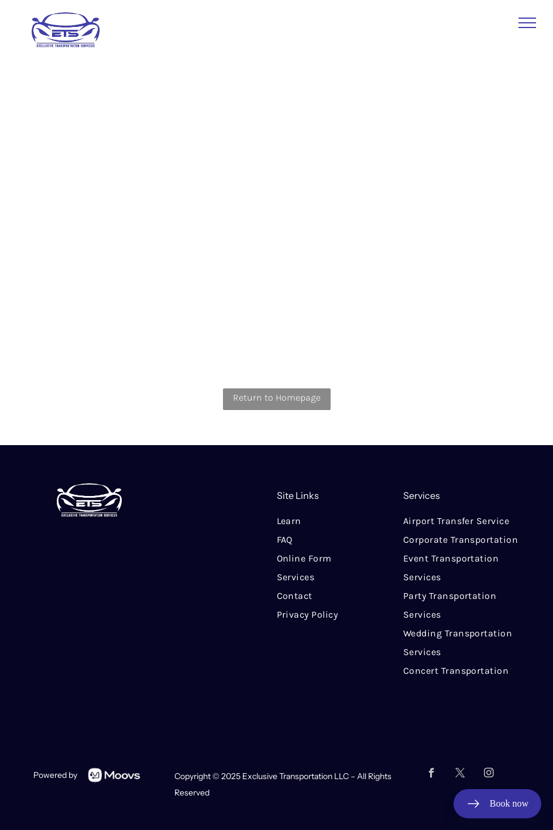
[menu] (527, 23)
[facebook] (431, 774)
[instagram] (489, 774)
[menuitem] (340, 521)
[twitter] (460, 774)
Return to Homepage (277, 397)
